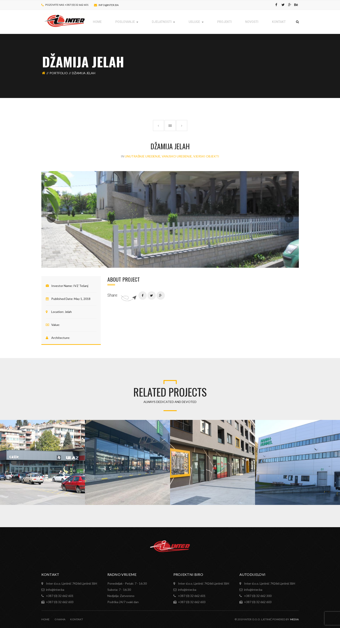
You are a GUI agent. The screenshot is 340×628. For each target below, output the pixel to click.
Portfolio (59, 73)
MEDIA (294, 619)
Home (45, 619)
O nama (60, 619)
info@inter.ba (109, 5)
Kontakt (76, 619)
